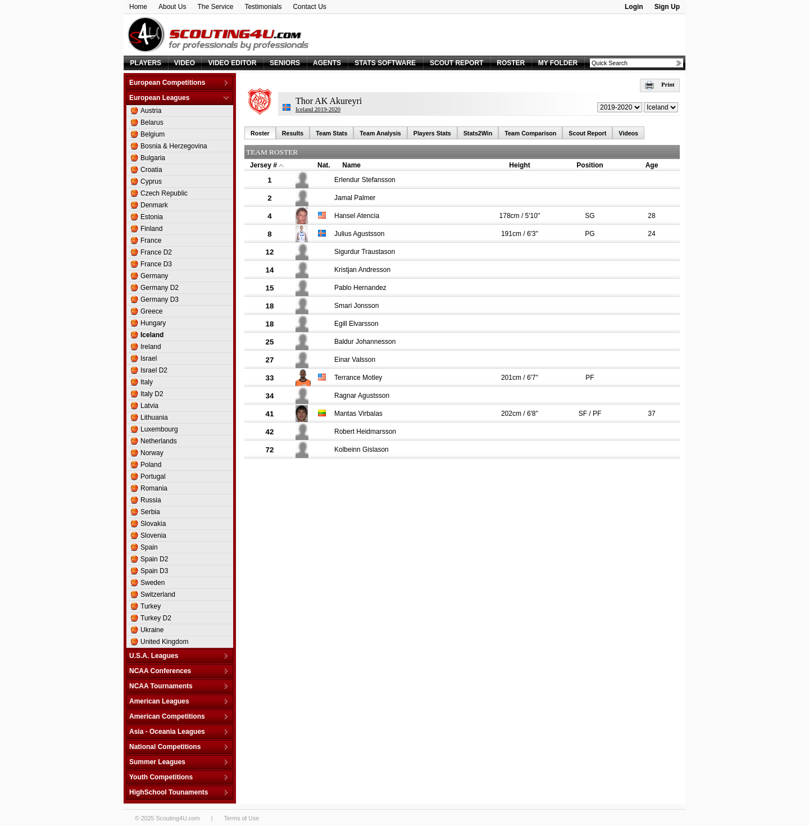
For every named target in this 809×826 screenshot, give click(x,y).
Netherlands (158, 441)
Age (652, 165)
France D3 (156, 264)
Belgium (152, 134)
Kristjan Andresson (362, 270)
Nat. (323, 165)
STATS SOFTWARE (385, 63)
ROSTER (511, 63)
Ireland (150, 347)
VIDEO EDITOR (232, 63)
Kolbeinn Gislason (361, 449)
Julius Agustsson (359, 234)
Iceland (151, 335)
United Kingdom (164, 642)
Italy (146, 382)
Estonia (151, 217)
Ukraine (151, 630)
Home (138, 7)
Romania (153, 488)
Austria (150, 111)
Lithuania (154, 417)
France (150, 240)
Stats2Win (477, 133)
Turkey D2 (155, 618)
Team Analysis (380, 133)
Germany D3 (159, 299)
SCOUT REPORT (456, 63)
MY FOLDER (558, 63)
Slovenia (153, 535)
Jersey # (263, 165)
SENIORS (285, 63)
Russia (150, 500)
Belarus (151, 122)
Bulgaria (152, 158)
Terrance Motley (358, 378)
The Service (215, 7)
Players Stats (432, 133)
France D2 (156, 252)
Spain (149, 547)
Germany (154, 276)
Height (519, 165)
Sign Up (667, 7)
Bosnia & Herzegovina (173, 146)
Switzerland (157, 594)
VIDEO (184, 63)
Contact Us (309, 7)
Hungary (153, 323)
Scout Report (587, 133)
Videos (628, 133)
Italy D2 (151, 394)
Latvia (149, 406)
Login (634, 7)
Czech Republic (164, 193)
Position (589, 165)
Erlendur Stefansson (365, 180)
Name (351, 165)
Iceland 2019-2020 (318, 109)
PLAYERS (146, 63)
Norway (151, 453)
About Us (172, 7)
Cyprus (151, 181)
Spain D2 (154, 559)
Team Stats (331, 133)
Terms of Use (241, 818)
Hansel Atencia (356, 216)
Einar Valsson (354, 360)
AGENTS (327, 63)
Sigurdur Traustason (364, 252)
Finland (151, 229)
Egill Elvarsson (356, 324)
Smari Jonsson (356, 306)
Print (660, 84)
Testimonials (262, 7)
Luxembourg (159, 429)
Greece (151, 311)
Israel (148, 358)
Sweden (152, 583)
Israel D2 (153, 370)
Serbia (150, 512)
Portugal (153, 476)
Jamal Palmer (354, 198)
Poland (150, 465)
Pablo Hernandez (360, 288)
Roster (260, 133)
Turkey (150, 606)
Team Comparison (530, 133)
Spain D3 (154, 571)
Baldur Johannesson (365, 342)
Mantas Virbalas (358, 413)
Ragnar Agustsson (361, 396)
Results (293, 133)
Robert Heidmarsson (365, 431)
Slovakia (153, 524)
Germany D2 (159, 288)
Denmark (154, 205)
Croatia (151, 170)
